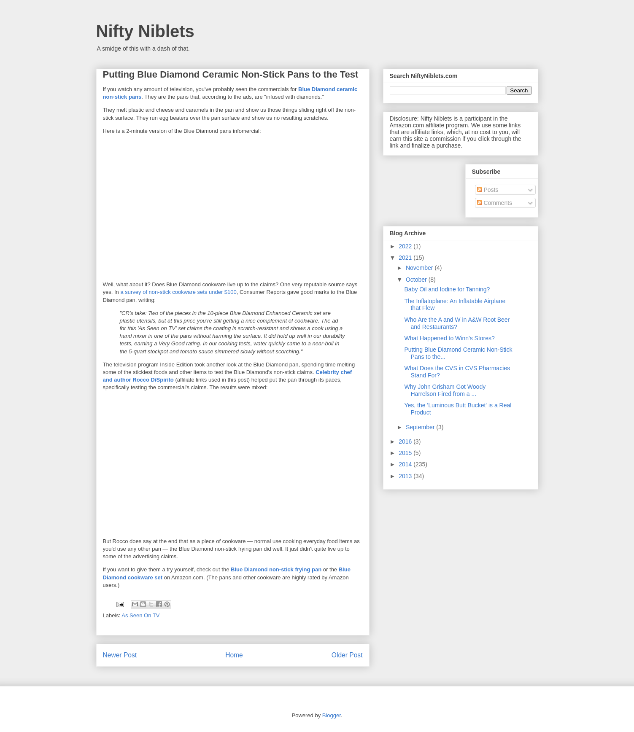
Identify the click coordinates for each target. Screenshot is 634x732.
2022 (406, 246)
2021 (406, 257)
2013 (406, 476)
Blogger (331, 715)
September (421, 427)
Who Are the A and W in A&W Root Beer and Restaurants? (457, 323)
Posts (488, 189)
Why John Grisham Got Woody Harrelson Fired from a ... (445, 390)
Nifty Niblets (145, 31)
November (420, 267)
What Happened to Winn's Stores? (449, 338)
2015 (406, 452)
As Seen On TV (140, 615)
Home (234, 655)
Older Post (347, 655)
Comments (495, 202)
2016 (406, 441)
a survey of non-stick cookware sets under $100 (178, 292)
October (417, 279)
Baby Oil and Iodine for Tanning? (447, 289)
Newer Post (120, 655)
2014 (406, 464)
